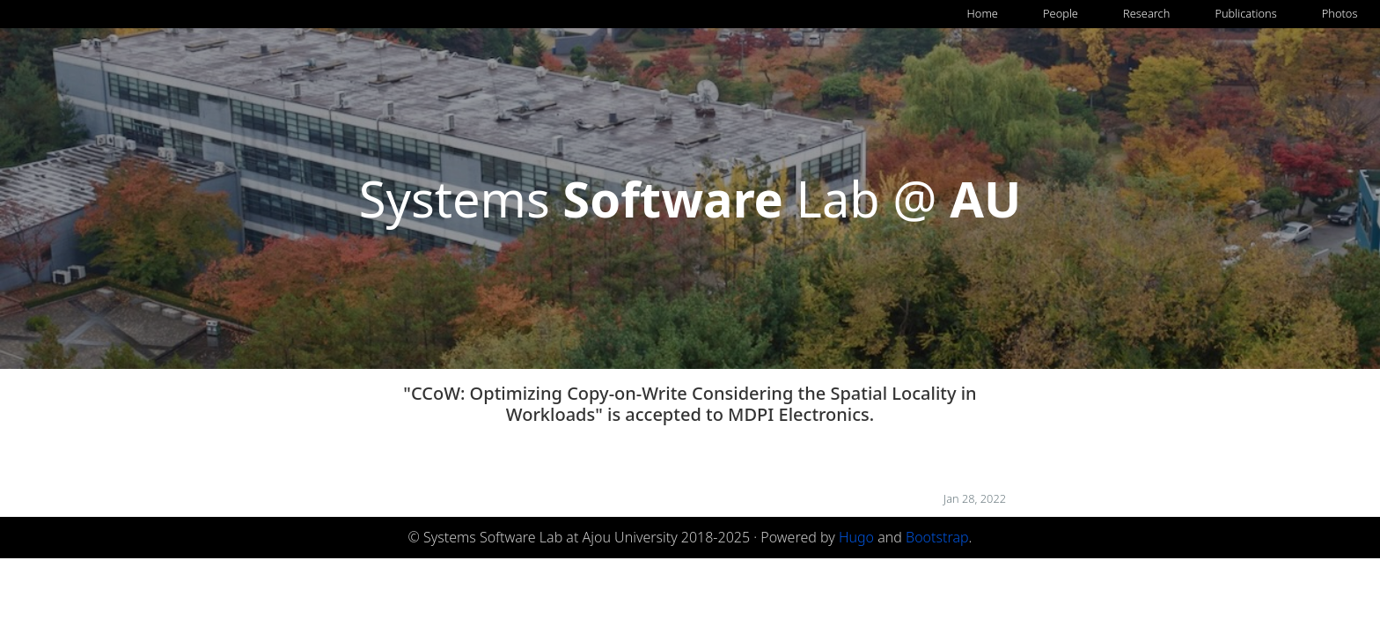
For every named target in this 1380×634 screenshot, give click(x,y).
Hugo (856, 537)
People (1060, 13)
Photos (1340, 13)
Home (982, 13)
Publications (1245, 13)
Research (1146, 13)
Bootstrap (937, 537)
